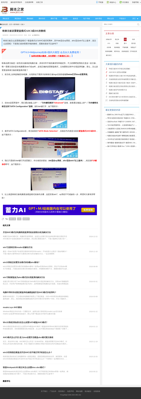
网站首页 (6, 18)
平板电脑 (125, 47)
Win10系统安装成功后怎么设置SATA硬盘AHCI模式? (25, 322)
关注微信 (125, 2)
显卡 (125, 43)
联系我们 (61, 391)
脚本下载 (54, 18)
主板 (22, 24)
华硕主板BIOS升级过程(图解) (119, 69)
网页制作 (18, 18)
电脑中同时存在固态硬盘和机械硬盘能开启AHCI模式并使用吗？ (29, 292)
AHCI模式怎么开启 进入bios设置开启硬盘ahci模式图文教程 (28, 337)
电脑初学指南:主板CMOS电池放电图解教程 (124, 76)
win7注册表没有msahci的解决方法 (17, 247)
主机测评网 (29, 2)
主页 (10, 24)
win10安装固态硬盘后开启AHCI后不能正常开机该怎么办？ (27, 352)
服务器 (75, 18)
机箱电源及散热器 (127, 51)
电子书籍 (86, 18)
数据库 (65, 18)
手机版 (100, 2)
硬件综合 (117, 51)
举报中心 (113, 2)
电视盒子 (133, 47)
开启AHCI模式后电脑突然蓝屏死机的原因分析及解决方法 (27, 232)
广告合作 (53, 391)
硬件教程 (16, 24)
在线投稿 (97, 391)
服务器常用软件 (16, 2)
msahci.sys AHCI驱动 (12, 307)
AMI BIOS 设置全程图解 (117, 72)
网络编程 (30, 18)
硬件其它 (109, 55)
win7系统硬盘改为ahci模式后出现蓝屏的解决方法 (24, 277)
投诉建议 (88, 391)
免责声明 (70, 391)
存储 (117, 43)
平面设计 (122, 18)
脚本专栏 (42, 18)
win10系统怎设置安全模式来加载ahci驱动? (21, 262)
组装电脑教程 (109, 51)
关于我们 (44, 391)
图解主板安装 (114, 93)
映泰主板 (12, 219)
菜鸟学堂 (4, 2)
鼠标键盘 (117, 47)
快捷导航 (136, 2)
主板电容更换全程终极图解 (119, 100)
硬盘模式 (26, 219)
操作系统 (98, 18)
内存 (133, 39)
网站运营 (110, 18)
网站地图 (79, 391)
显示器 (133, 43)
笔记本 (117, 39)
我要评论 (35, 35)
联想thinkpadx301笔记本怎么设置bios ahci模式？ (24, 367)
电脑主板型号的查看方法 (118, 90)
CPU (108, 43)
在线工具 (39, 2)
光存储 (109, 47)
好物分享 (109, 39)
